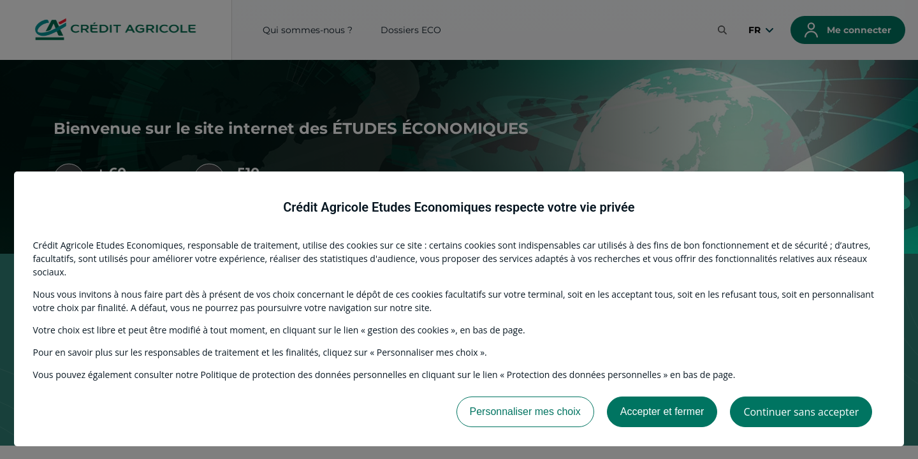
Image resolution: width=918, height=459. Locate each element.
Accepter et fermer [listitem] (662, 411)
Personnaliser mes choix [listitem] (525, 411)
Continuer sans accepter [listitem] (801, 412)
